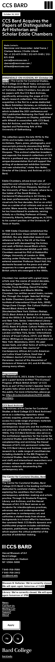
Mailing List (8, 608)
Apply (11, 624)
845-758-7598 (12, 569)
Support (6, 611)
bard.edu (7, 656)
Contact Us (8, 605)
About (5, 614)
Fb (7, 638)
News (5, 602)
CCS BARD (15, 4)
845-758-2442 (12, 572)
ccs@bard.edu (10, 575)
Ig (18, 638)
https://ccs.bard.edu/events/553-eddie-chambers (26, 396)
